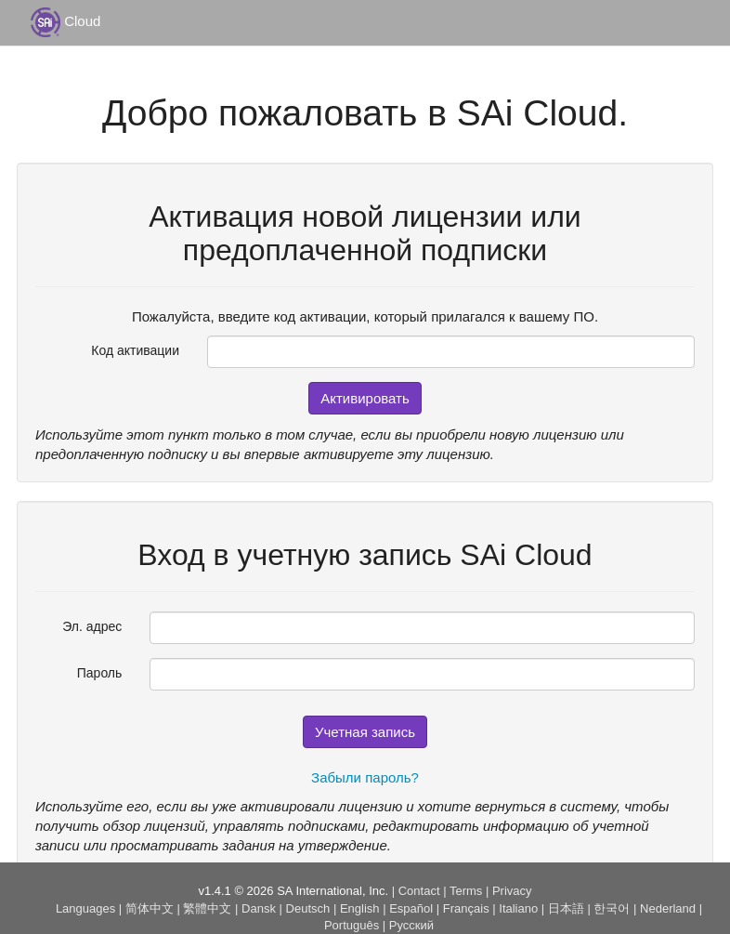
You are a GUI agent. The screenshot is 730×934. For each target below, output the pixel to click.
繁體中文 (207, 908)
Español (411, 908)
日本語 (566, 908)
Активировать (365, 398)
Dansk (258, 908)
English (360, 908)
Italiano (518, 908)
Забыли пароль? (365, 777)
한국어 (611, 908)
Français (466, 908)
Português (351, 925)
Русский (411, 925)
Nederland (668, 908)
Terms (466, 891)
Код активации (135, 350)
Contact (419, 891)
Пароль (100, 672)
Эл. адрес (92, 626)
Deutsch (308, 908)
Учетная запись (365, 732)
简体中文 (149, 908)
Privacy (512, 891)
